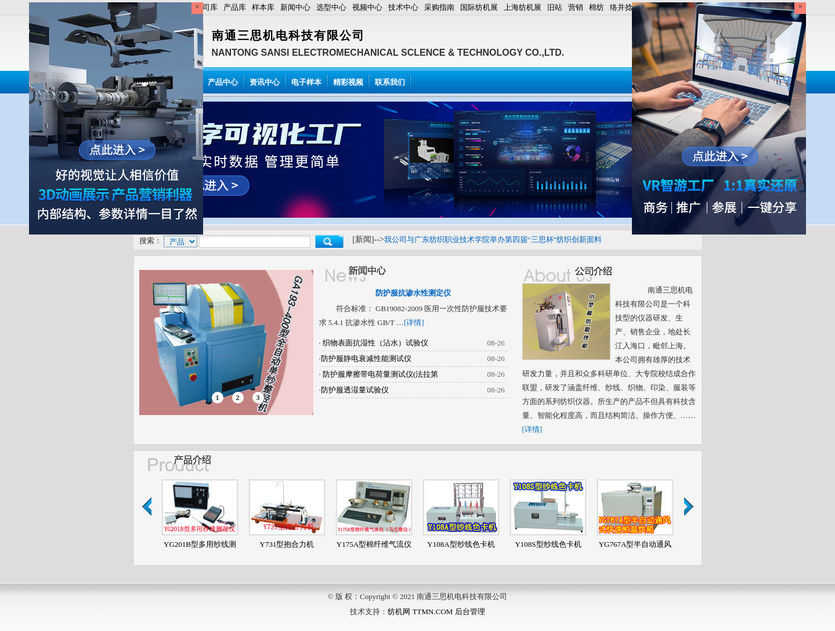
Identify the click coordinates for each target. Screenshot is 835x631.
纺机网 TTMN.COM (420, 611)
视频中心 (367, 7)
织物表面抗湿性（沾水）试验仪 (374, 342)
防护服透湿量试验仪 (355, 389)
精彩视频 (348, 82)
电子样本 (306, 82)
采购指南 (439, 7)
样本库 (263, 7)
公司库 (206, 7)
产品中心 (223, 82)
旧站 (554, 7)
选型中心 (331, 7)
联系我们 (390, 82)
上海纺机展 (522, 7)
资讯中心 (265, 82)
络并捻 (621, 7)
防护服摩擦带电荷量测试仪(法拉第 (380, 374)
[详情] (414, 322)
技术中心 (403, 7)
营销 (575, 7)
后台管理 (470, 611)
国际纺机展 (479, 7)
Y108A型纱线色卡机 (460, 544)
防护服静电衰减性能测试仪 (366, 358)
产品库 (234, 7)
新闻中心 (295, 7)
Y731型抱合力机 (287, 544)
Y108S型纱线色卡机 (548, 544)
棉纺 (596, 7)
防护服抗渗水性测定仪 (413, 293)
